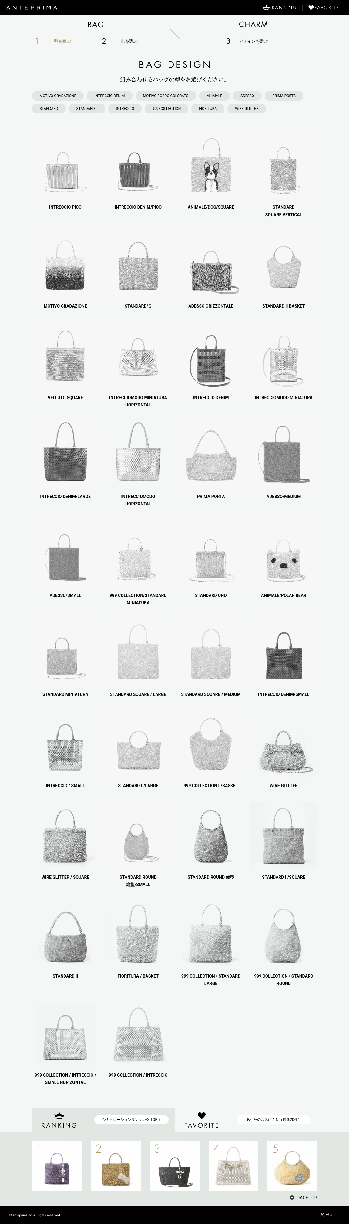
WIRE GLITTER (246, 108)
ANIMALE (214, 96)
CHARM (253, 24)
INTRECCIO (125, 108)
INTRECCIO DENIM (109, 96)
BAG (95, 24)
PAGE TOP (307, 1197)
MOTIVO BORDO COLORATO (166, 96)
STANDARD (49, 108)
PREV (21, 1166)
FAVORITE (326, 7)
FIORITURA (208, 108)
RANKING (279, 7)
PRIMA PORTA (284, 96)
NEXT (327, 1166)
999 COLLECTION (166, 108)
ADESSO (247, 96)
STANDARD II (87, 108)
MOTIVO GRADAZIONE (58, 96)
